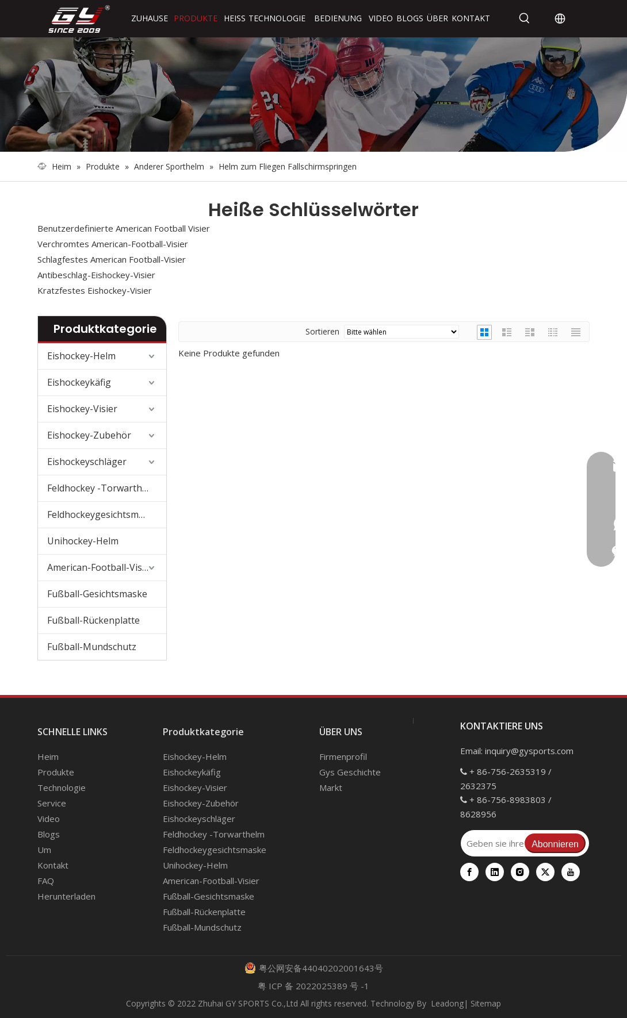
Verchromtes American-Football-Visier (112, 243)
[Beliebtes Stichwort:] (524, 18)
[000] (313, 94)
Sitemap (486, 1003)
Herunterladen (66, 896)
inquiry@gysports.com (529, 750)
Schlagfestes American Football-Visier (111, 259)
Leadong (447, 1003)
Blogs (48, 834)
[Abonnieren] (555, 843)
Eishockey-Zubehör (89, 435)
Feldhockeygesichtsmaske (103, 514)
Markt (330, 787)
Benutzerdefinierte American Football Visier (123, 228)
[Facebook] (469, 872)
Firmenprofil (343, 756)
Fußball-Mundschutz (91, 646)
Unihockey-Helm (82, 541)
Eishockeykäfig (79, 382)
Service (51, 803)
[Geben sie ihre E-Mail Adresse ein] (492, 843)
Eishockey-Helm (81, 355)
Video (48, 818)
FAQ (45, 880)
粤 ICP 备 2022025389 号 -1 (313, 986)
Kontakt (52, 865)
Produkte (55, 772)
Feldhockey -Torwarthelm (102, 488)
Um (44, 849)
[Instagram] (520, 872)
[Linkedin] (494, 872)
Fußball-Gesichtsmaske (97, 593)
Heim (48, 756)
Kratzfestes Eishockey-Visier (94, 290)
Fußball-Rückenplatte (93, 620)
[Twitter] (545, 872)
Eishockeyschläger (87, 461)
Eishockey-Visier (82, 408)
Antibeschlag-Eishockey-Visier (96, 275)
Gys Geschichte (350, 772)
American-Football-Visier (100, 567)
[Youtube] (570, 872)
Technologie (61, 787)
